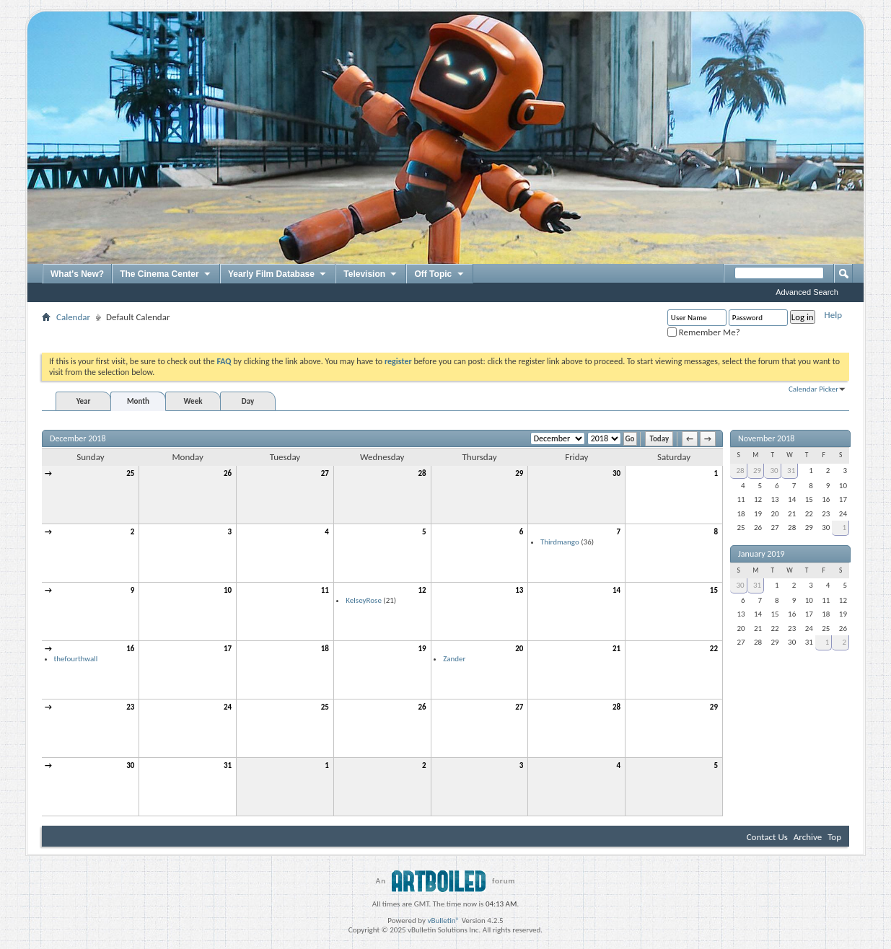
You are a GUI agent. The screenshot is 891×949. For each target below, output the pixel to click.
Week (193, 401)
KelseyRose (364, 600)
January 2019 (761, 554)
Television (370, 274)
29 (519, 473)
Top (834, 836)
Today (659, 438)
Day (248, 401)
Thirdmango (559, 542)
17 (228, 648)
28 (422, 473)
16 (130, 648)
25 (130, 473)
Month (138, 401)
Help (833, 314)
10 (228, 590)
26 (228, 473)
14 (616, 590)
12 (422, 590)
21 (616, 648)
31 (228, 765)
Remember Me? (703, 332)
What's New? (77, 274)
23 (130, 707)
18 (325, 648)
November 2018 (766, 438)
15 (714, 590)
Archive (808, 836)
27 (325, 473)
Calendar (73, 317)
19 (422, 648)
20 (519, 648)
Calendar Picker (813, 389)
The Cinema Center (166, 274)
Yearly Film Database (278, 274)
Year (83, 401)
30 (616, 473)
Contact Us (767, 836)
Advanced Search (807, 292)
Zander (454, 658)
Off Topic (439, 274)
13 (519, 590)
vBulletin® (443, 920)
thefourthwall (76, 658)
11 (325, 590)
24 (228, 707)
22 (714, 648)
